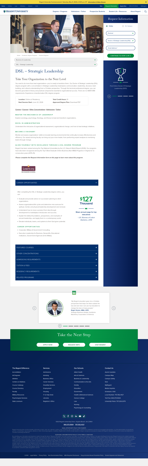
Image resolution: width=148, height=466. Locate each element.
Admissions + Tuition (78, 11)
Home (3, 6)
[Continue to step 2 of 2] (120, 56)
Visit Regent (100, 345)
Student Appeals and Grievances (114, 455)
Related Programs (25, 277)
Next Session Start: (25, 102)
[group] (120, 79)
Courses (25, 110)
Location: (22, 99)
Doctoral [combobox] (110, 33)
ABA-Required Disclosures (71, 455)
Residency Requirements (27, 271)
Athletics (22, 6)
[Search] (145, 11)
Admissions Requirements (28, 259)
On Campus (128, 26)
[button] (56, 183)
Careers (18, 110)
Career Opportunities (26, 183)
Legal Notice (33, 455)
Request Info (74, 345)
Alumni (30, 6)
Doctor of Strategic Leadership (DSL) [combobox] (119, 41)
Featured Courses (25, 247)
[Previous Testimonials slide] (34, 308)
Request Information (111, 6)
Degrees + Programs (60, 11)
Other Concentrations (37, 110)
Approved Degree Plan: (61, 102)
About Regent (136, 11)
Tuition (58, 110)
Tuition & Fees (22, 265)
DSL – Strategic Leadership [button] (24, 64)
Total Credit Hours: (59, 99)
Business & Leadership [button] (23, 60)
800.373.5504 (133, 6)
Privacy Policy (43, 455)
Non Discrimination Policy (55, 455)
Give (101, 6)
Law (16, 6)
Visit (36, 6)
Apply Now (123, 6)
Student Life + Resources (118, 11)
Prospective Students (97, 11)
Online (10, 6)
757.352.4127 (79, 424)
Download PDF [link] (75, 102)
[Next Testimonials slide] (114, 308)
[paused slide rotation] (109, 96)
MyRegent (143, 6)
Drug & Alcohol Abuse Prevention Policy (92, 455)
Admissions (50, 110)
